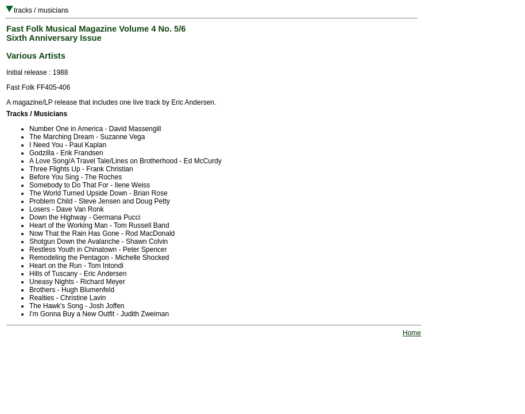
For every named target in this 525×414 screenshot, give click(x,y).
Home (412, 333)
